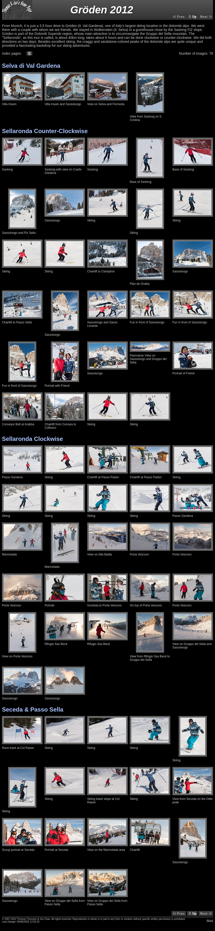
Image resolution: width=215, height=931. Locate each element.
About (210, 920)
